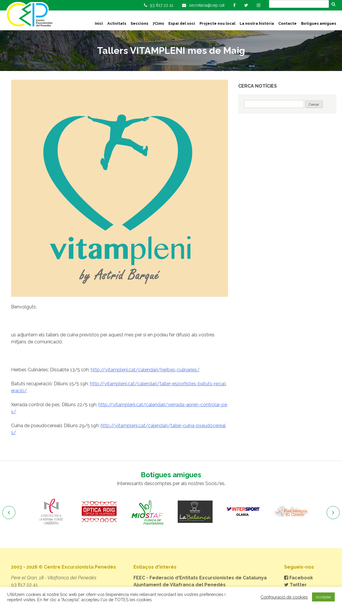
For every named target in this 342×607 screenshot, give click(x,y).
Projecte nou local (217, 23)
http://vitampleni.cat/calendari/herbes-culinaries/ (145, 369)
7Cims (158, 23)
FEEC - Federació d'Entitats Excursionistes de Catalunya (200, 578)
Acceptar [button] (323, 597)
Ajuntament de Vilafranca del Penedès (179, 585)
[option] (51, 511)
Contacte (287, 23)
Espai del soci (181, 23)
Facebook (298, 578)
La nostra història (257, 23)
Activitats (116, 23)
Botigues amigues (318, 23)
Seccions (139, 23)
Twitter (295, 585)
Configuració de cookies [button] (284, 596)
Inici (99, 23)
